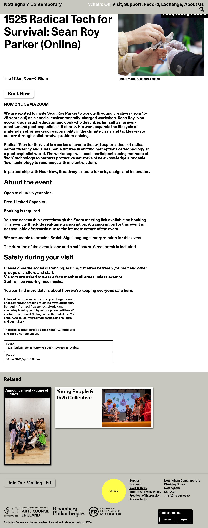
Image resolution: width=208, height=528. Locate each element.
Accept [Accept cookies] (167, 520)
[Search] (199, 9)
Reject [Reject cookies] (184, 520)
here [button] (128, 291)
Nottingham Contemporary (33, 4)
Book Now (19, 93)
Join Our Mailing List (29, 483)
